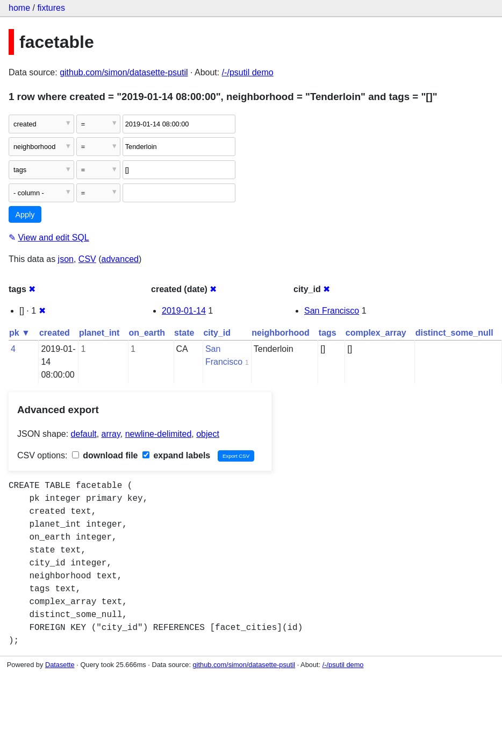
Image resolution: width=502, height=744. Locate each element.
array (111, 433)
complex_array (376, 332)
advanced (120, 259)
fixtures (51, 7)
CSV (87, 259)
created (54, 332)
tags (327, 332)
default (84, 433)
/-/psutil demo (248, 72)
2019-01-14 (184, 310)
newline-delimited (158, 433)
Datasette (60, 665)
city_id (217, 332)
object (207, 433)
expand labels (176, 455)
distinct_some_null (454, 332)
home (19, 7)
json (66, 259)
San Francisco (331, 310)
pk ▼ (19, 332)
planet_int (99, 332)
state (184, 332)
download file (105, 455)
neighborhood (281, 332)
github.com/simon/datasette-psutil (124, 72)
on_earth (146, 332)
